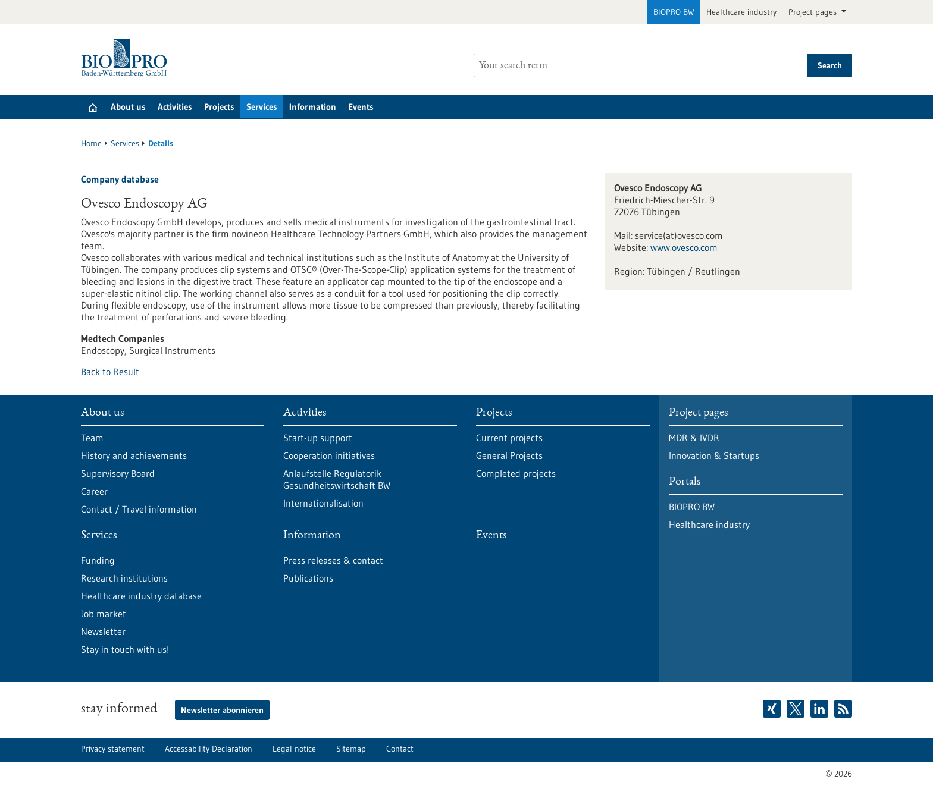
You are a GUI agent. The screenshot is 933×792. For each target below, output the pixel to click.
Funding (98, 560)
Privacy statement (113, 748)
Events (361, 106)
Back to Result (110, 372)
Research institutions (124, 578)
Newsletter (103, 631)
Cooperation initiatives (329, 455)
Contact (400, 748)
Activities (175, 106)
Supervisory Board (118, 473)
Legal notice (294, 748)
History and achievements (134, 455)
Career (94, 491)
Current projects (509, 438)
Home (91, 143)
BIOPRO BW (673, 12)
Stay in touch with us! (125, 649)
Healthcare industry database (141, 596)
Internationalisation (323, 503)
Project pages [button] (813, 12)
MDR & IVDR (694, 438)
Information (312, 106)
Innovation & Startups (714, 455)
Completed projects (516, 473)
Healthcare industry (741, 12)
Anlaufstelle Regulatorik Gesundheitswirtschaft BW (336, 479)
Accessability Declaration (208, 748)
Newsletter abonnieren (222, 710)
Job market (103, 614)
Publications (308, 578)
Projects (219, 106)
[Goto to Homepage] (127, 58)
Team (92, 438)
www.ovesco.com (684, 247)
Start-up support (317, 438)
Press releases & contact (333, 560)
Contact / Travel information (139, 509)
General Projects (509, 455)
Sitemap (351, 748)
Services (261, 106)
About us (128, 106)
